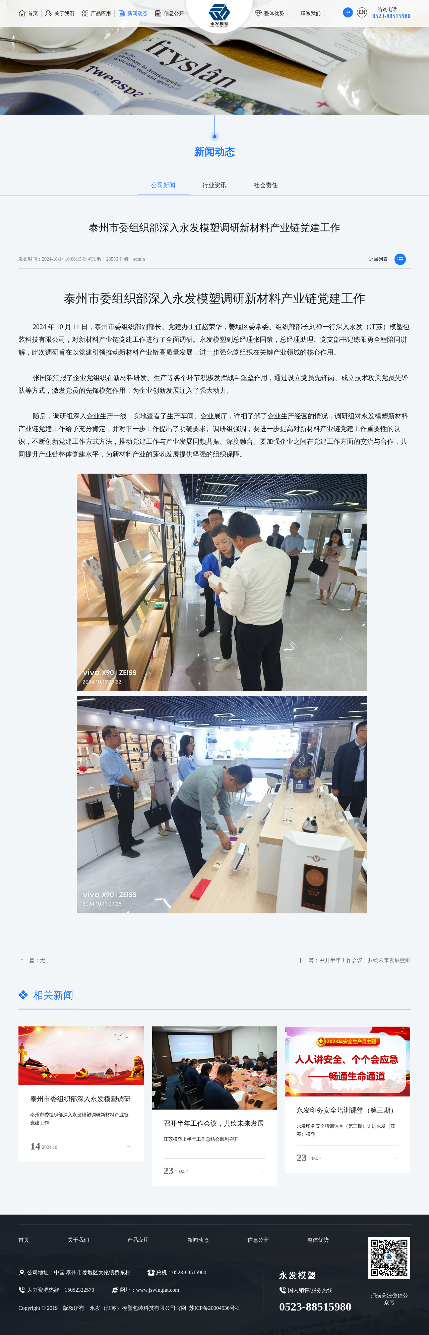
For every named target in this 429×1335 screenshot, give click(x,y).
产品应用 (101, 13)
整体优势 (274, 13)
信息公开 (174, 13)
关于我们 (64, 13)
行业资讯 (214, 184)
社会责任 (265, 184)
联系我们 (311, 13)
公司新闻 (163, 184)
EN (362, 12)
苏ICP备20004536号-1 (213, 1308)
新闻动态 (137, 13)
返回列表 (387, 262)
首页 (33, 13)
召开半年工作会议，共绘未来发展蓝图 (319, 960)
